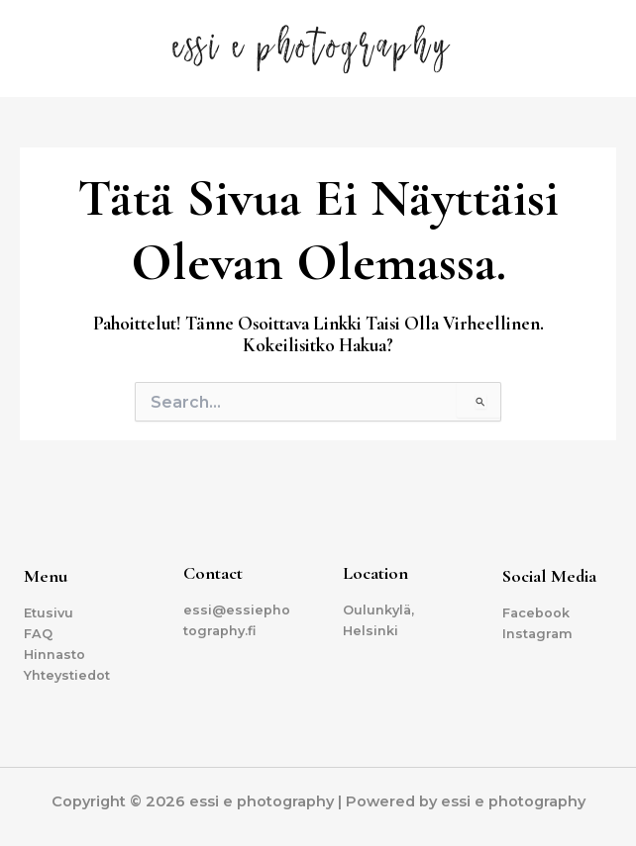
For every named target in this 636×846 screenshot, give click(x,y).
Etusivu (48, 613)
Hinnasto (54, 654)
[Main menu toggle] (596, 48)
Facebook (536, 613)
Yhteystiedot (67, 675)
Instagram (537, 633)
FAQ (38, 633)
